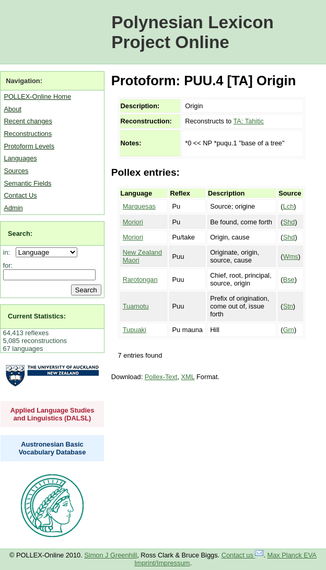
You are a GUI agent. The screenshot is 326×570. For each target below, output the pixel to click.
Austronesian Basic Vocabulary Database (52, 448)
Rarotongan (140, 279)
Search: (20, 233)
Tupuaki (134, 330)
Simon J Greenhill (110, 555)
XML (188, 377)
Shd (289, 222)
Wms (290, 256)
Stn (288, 306)
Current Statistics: (37, 316)
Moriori (133, 222)
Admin (13, 208)
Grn (288, 330)
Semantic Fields (27, 183)
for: (8, 265)
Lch (288, 206)
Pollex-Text (161, 377)
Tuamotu (136, 306)
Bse (289, 279)
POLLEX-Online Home (37, 96)
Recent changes (28, 121)
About (12, 109)
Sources (16, 171)
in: (8, 252)
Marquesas (139, 206)
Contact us (243, 555)
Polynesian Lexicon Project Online (192, 32)
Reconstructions (28, 134)
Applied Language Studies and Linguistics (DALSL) (52, 414)
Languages (20, 158)
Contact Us (20, 195)
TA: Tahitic (248, 121)
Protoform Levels (29, 146)
